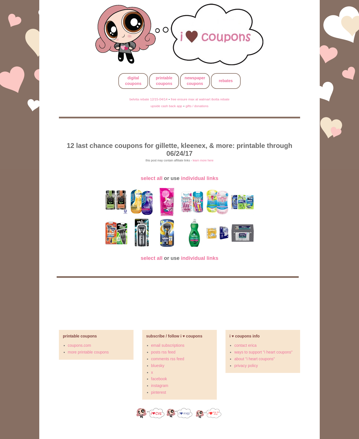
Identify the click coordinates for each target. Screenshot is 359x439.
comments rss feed (167, 359)
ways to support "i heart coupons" (263, 352)
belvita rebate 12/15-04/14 (148, 99)
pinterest (158, 392)
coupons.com (79, 345)
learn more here (203, 160)
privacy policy (246, 365)
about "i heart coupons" (254, 359)
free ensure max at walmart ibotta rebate (200, 99)
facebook (159, 379)
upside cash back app (166, 106)
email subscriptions (168, 345)
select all (151, 178)
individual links (199, 178)
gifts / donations (196, 106)
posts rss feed (163, 352)
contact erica (245, 345)
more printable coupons (88, 352)
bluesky (157, 365)
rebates (226, 80)
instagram (159, 385)
